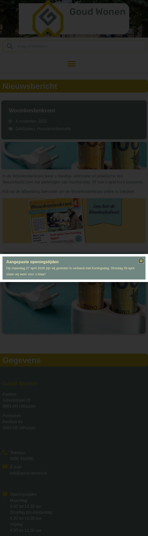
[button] (141, 261)
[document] (74, 268)
